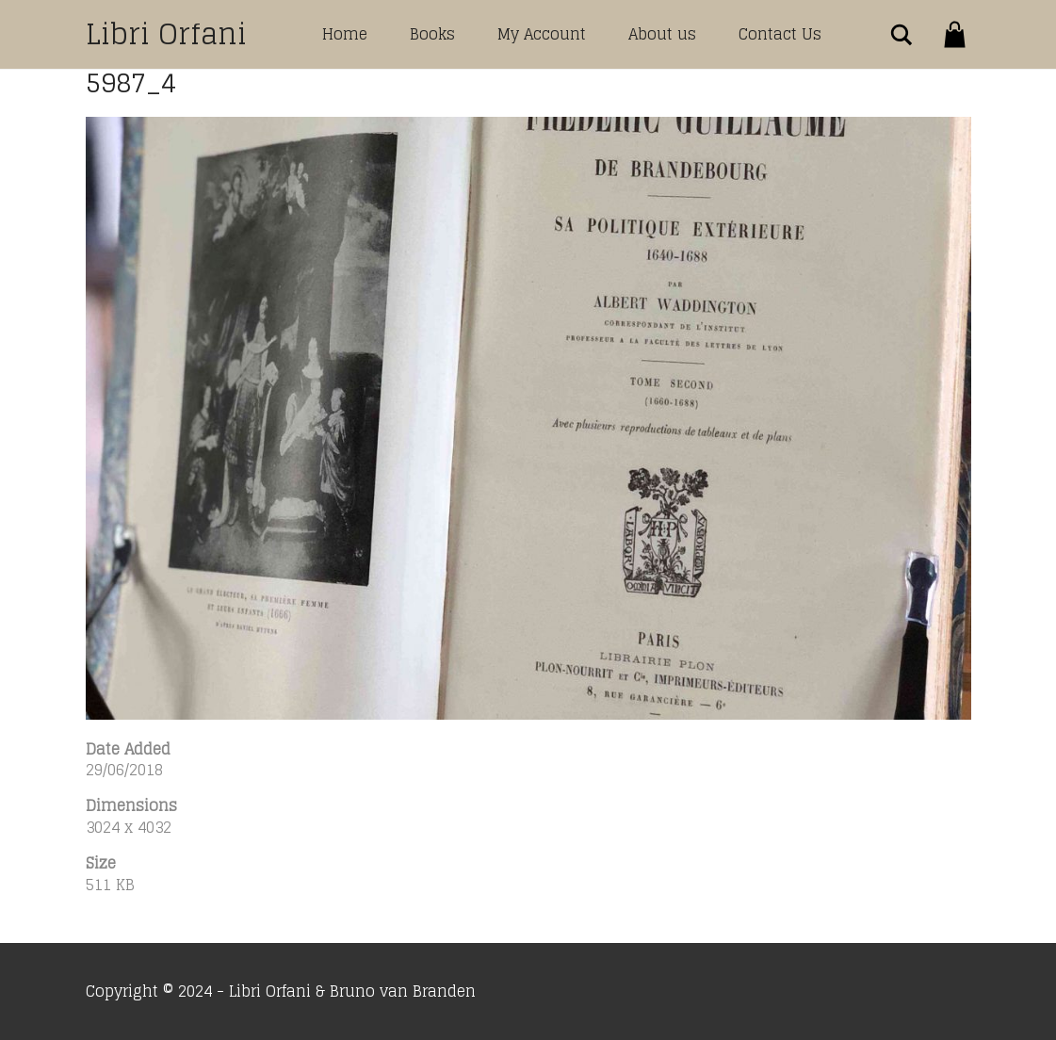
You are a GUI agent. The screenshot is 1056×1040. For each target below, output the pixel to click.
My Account (541, 34)
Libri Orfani (166, 33)
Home (344, 34)
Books (432, 34)
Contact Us (780, 34)
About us (662, 34)
